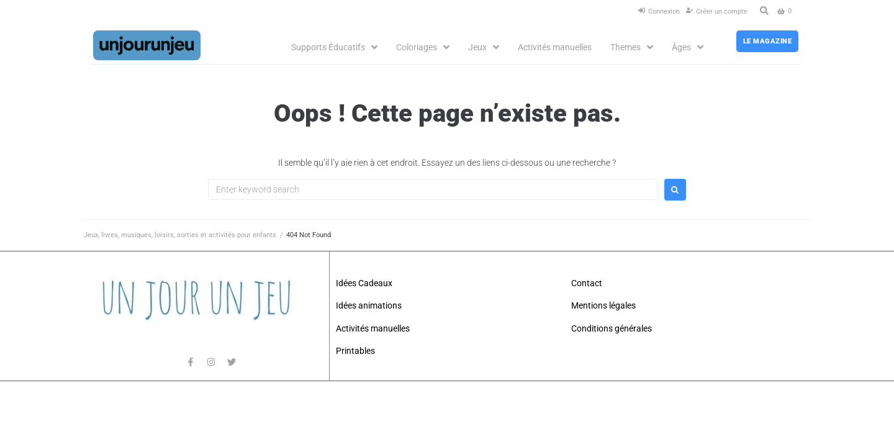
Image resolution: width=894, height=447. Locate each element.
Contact (586, 283)
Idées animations (369, 305)
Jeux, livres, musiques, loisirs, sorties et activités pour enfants (180, 235)
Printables (355, 351)
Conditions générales (611, 328)
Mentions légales (603, 305)
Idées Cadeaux (364, 283)
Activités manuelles (373, 328)
